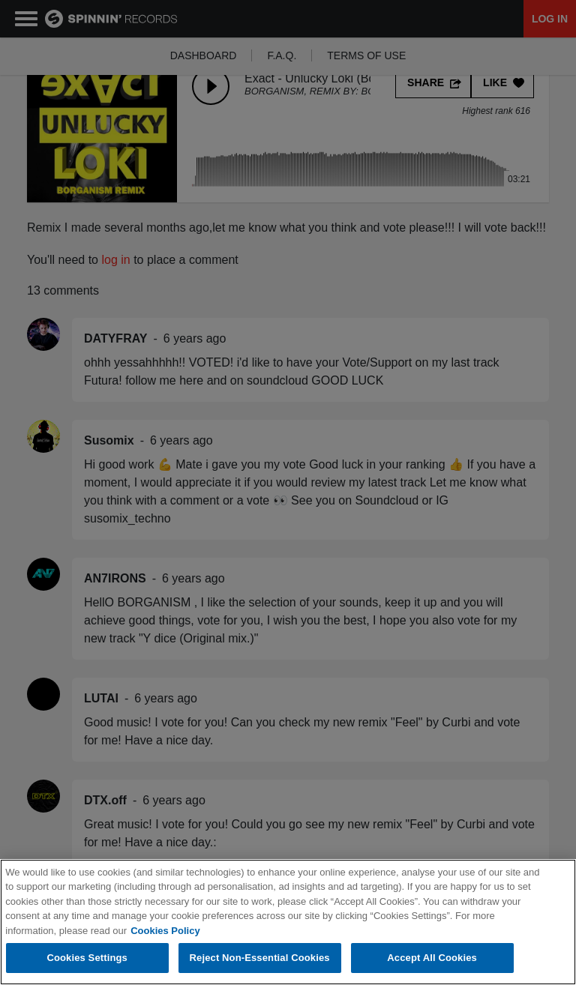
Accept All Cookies (432, 957)
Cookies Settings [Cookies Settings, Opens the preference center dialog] (87, 957)
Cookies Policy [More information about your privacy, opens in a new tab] (165, 930)
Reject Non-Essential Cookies (260, 957)
